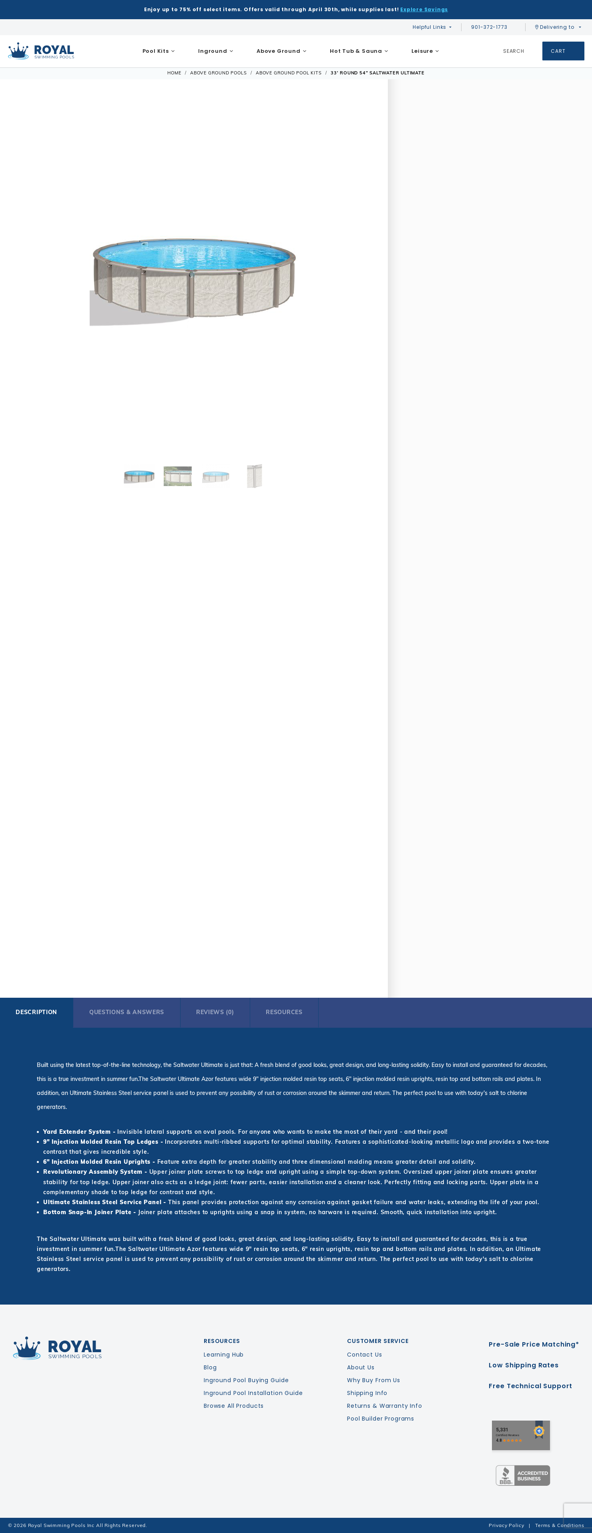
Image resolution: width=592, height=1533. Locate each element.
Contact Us (364, 1355)
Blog (210, 1367)
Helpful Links (429, 27)
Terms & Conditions (559, 1525)
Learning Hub (224, 1355)
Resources (284, 1012)
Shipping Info (367, 1393)
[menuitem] (158, 51)
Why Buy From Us (373, 1380)
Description (36, 1012)
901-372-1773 (493, 27)
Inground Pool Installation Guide (253, 1393)
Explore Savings (424, 9)
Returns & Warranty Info (384, 1406)
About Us (361, 1367)
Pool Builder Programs (380, 1419)
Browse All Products (234, 1406)
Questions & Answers (126, 1012)
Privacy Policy (506, 1525)
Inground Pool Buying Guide (246, 1380)
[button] (27, 270)
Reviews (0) (215, 1012)
